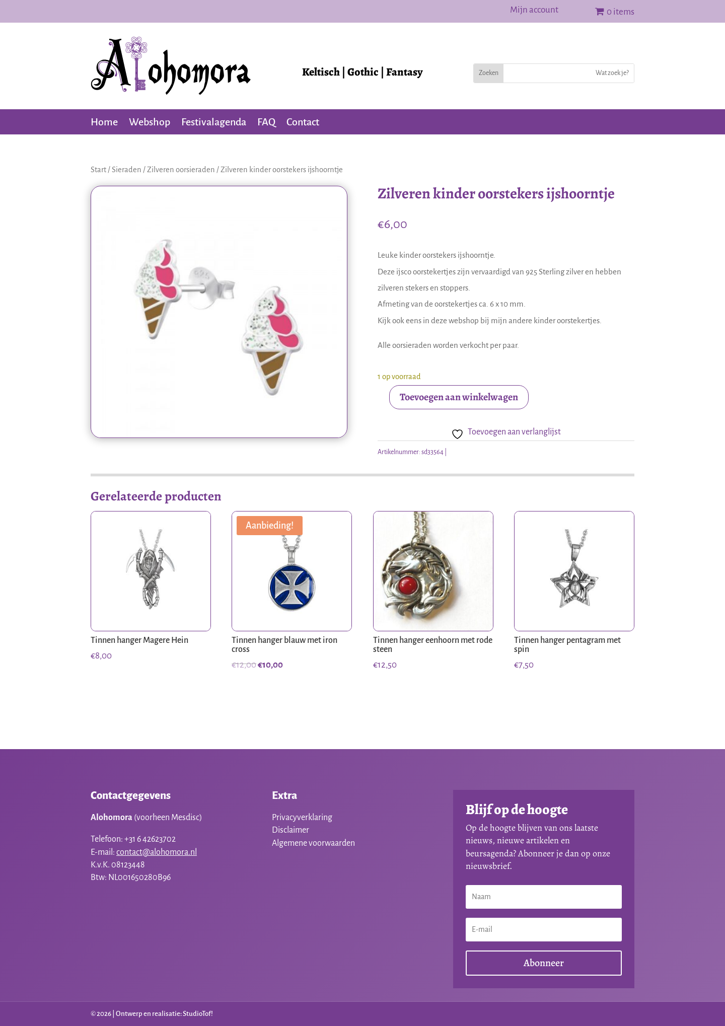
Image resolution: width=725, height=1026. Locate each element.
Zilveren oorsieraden (181, 170)
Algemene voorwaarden (313, 843)
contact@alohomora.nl (156, 852)
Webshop (149, 122)
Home (104, 122)
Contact (302, 122)
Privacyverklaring (302, 817)
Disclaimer (290, 830)
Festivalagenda (213, 122)
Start (98, 170)
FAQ (266, 122)
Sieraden (126, 170)
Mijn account (534, 11)
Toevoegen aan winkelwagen (459, 397)
